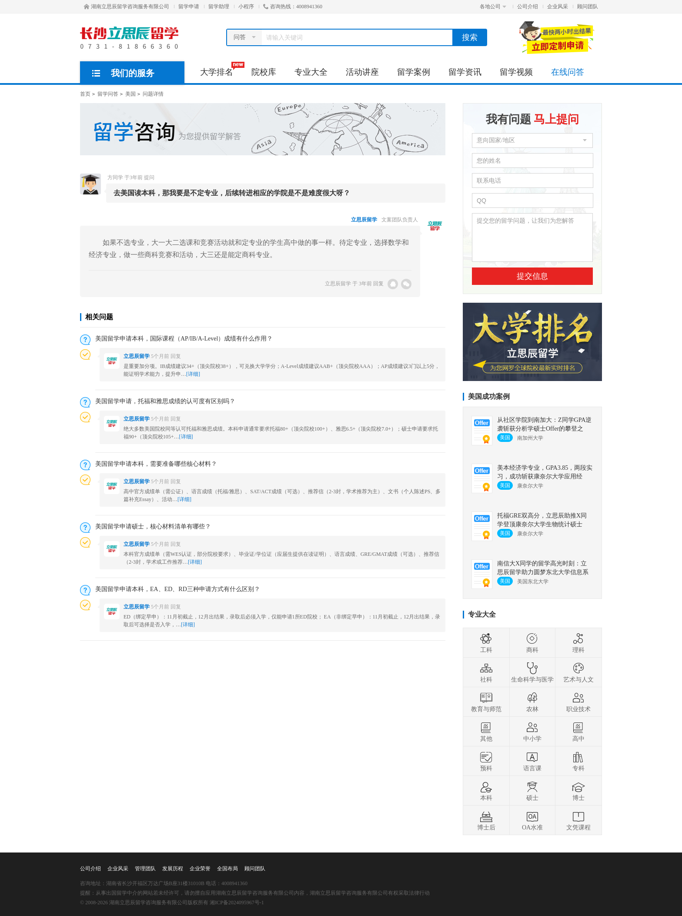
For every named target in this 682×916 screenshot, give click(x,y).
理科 (578, 642)
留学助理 (218, 6)
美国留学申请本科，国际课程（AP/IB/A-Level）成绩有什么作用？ (184, 338)
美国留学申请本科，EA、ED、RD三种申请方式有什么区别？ (177, 589)
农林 (532, 702)
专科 (578, 761)
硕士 (532, 790)
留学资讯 (464, 72)
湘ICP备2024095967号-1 (237, 902)
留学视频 (516, 72)
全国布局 (227, 869)
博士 (578, 790)
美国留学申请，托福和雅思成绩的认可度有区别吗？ (165, 401)
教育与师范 (486, 702)
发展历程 (172, 869)
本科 (486, 790)
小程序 (246, 6)
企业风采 (557, 6)
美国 (130, 94)
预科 (486, 761)
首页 (85, 94)
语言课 (532, 761)
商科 (532, 642)
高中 (578, 731)
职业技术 (578, 702)
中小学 (532, 731)
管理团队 (145, 869)
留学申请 (188, 6)
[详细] (193, 374)
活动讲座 (362, 72)
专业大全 (311, 72)
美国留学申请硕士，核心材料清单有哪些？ (153, 526)
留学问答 (107, 94)
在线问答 (567, 72)
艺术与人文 (578, 672)
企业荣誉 (200, 869)
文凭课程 (578, 820)
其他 (486, 731)
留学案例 (413, 72)
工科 (486, 642)
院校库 (263, 72)
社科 (486, 672)
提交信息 (532, 276)
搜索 (470, 37)
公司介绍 (527, 6)
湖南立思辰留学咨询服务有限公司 (126, 6)
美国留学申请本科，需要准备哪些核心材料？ (156, 464)
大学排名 (221, 69)
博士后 (486, 820)
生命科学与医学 (532, 672)
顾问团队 (587, 6)
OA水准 (532, 820)
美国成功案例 (489, 396)
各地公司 (493, 6)
